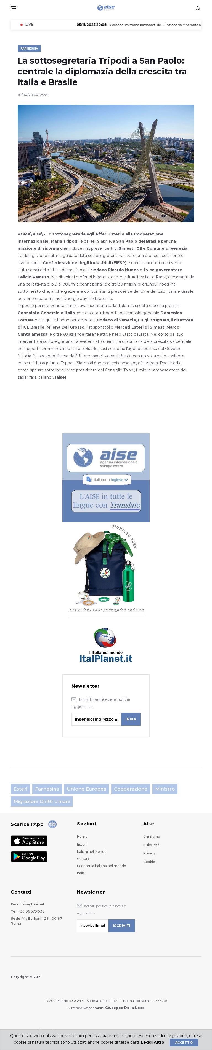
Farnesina (29, 48)
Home (82, 836)
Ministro (165, 789)
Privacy (149, 853)
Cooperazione (130, 789)
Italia (81, 873)
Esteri (20, 789)
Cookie (149, 862)
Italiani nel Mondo (92, 852)
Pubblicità (151, 845)
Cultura (83, 859)
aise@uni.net (33, 904)
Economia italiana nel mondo (101, 866)
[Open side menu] (13, 8)
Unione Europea (86, 789)
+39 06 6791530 (31, 911)
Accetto (184, 1042)
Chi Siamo (151, 836)
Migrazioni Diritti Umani (42, 801)
